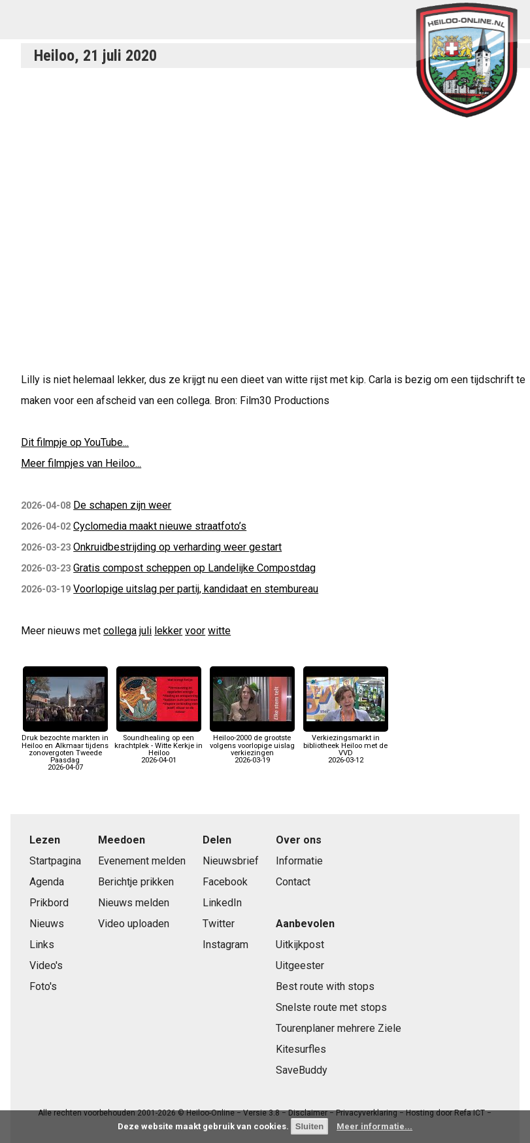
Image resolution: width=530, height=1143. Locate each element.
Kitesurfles (301, 1049)
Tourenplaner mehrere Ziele (338, 1028)
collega (120, 630)
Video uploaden (133, 923)
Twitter (219, 923)
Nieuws (46, 923)
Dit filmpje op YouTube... (75, 442)
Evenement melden (142, 861)
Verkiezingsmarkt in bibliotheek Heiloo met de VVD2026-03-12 (345, 745)
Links (41, 944)
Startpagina (55, 861)
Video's (46, 965)
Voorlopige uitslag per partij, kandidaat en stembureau (195, 589)
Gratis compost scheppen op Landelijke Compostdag (194, 568)
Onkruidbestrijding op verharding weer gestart (177, 547)
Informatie (299, 861)
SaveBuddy (301, 1070)
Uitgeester (300, 965)
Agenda (46, 882)
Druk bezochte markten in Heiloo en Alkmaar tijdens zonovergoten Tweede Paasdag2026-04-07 (65, 749)
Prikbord (49, 902)
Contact (293, 882)
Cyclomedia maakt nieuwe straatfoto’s (159, 526)
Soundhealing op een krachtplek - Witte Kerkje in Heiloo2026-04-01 (158, 745)
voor (195, 630)
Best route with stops (325, 986)
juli (145, 630)
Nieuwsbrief (231, 861)
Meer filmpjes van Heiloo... (81, 463)
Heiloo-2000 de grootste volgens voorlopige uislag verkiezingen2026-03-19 (252, 745)
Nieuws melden (133, 902)
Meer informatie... (374, 1126)
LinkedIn (222, 902)
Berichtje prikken (136, 882)
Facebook (225, 882)
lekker (168, 630)
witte (219, 630)
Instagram (225, 944)
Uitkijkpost (300, 944)
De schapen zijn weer (122, 505)
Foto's (43, 986)
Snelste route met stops (331, 1007)
